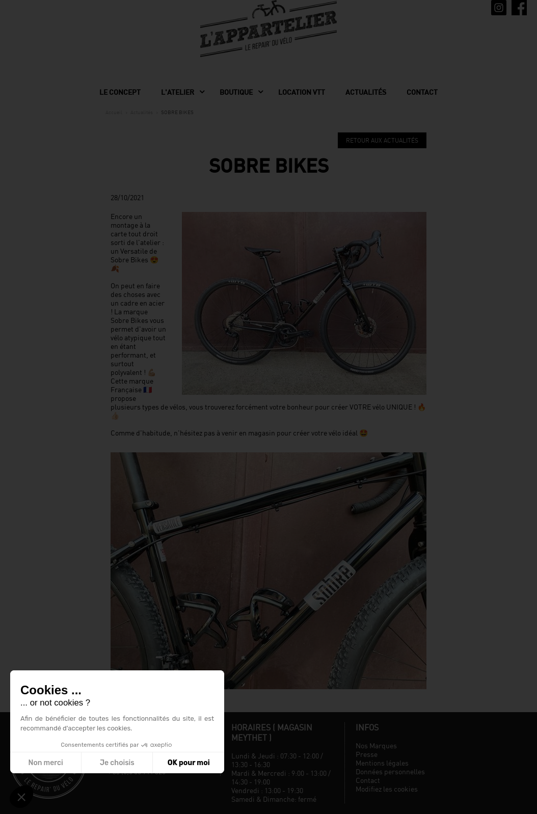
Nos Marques (376, 745)
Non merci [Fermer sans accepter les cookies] (45, 762)
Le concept (120, 92)
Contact (422, 92)
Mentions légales (382, 762)
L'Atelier (177, 92)
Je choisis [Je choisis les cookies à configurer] (117, 762)
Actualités (365, 92)
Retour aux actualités (382, 140)
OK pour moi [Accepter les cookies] (189, 762)
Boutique (236, 92)
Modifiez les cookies (387, 788)
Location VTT (301, 92)
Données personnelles (390, 771)
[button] (21, 796)
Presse (367, 754)
